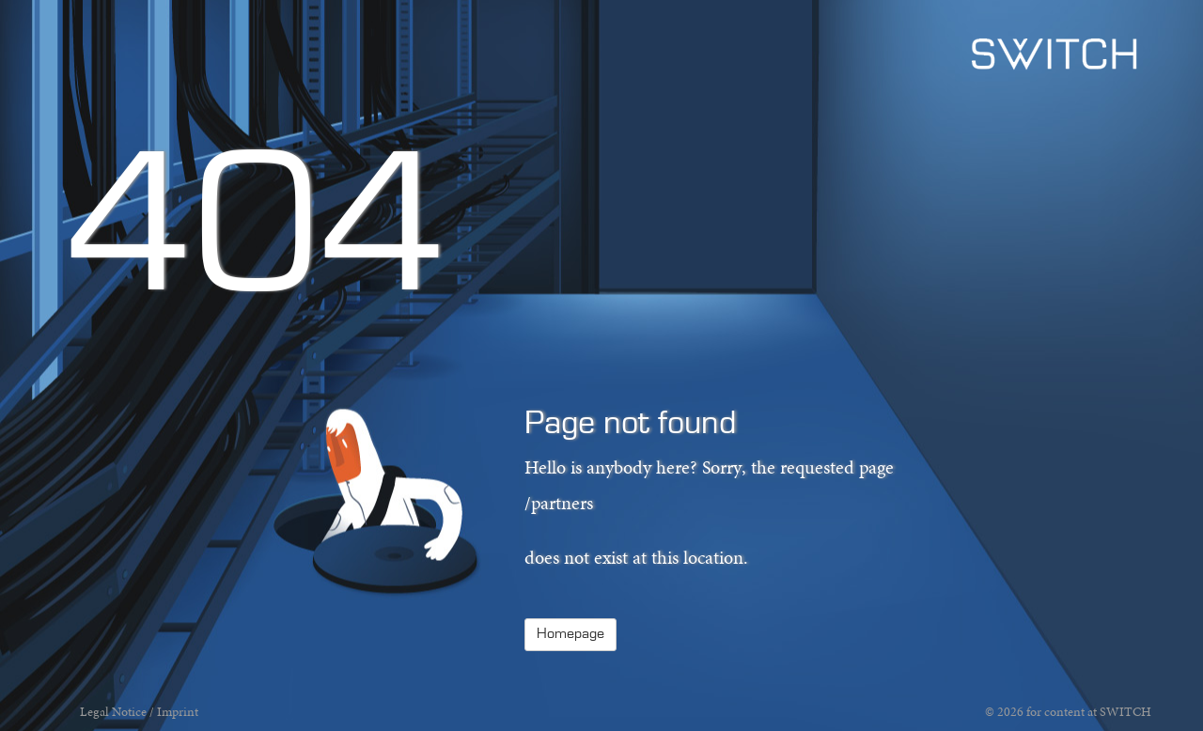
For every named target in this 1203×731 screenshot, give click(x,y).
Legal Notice (113, 712)
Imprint (177, 712)
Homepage (570, 634)
